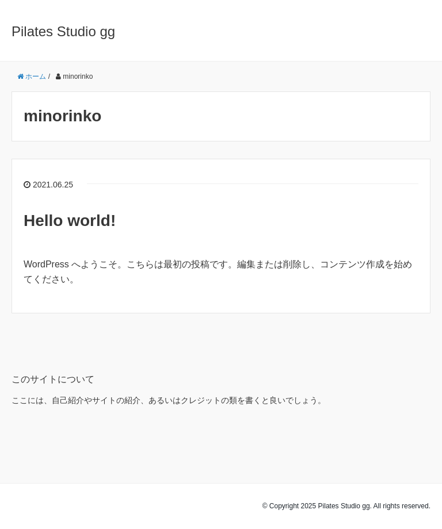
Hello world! (70, 220)
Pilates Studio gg (63, 31)
